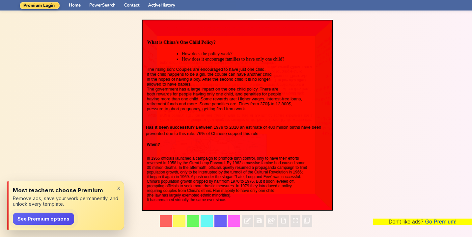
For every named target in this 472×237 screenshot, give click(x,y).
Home (75, 5)
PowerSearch (102, 5)
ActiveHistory (161, 5)
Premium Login (39, 6)
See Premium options (43, 219)
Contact (132, 5)
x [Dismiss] (118, 187)
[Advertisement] (422, 118)
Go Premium (440, 221)
